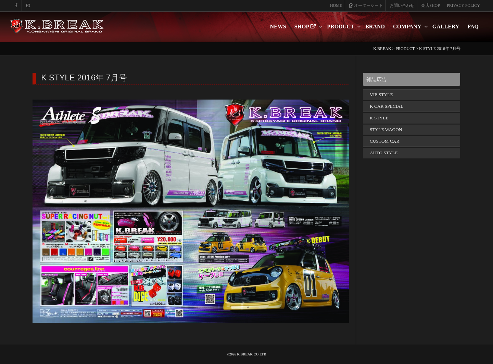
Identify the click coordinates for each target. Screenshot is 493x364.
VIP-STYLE (381, 94)
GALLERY (445, 26)
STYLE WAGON (386, 129)
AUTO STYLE (384, 152)
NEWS (278, 26)
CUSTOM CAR (384, 141)
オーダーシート (366, 5)
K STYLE (379, 117)
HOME (336, 5)
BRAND (375, 26)
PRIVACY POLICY (463, 5)
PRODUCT (341, 26)
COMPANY (407, 26)
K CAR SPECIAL (386, 106)
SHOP (305, 26)
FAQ (473, 26)
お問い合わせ (402, 5)
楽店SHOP (430, 5)
